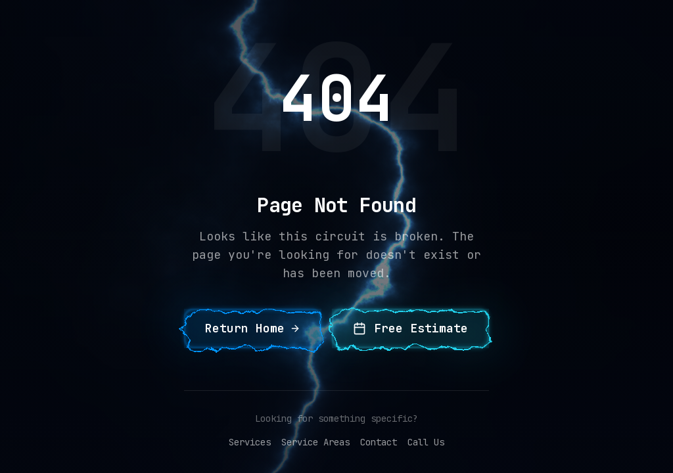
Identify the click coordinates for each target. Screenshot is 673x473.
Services (250, 442)
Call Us (425, 442)
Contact (378, 442)
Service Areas (315, 442)
